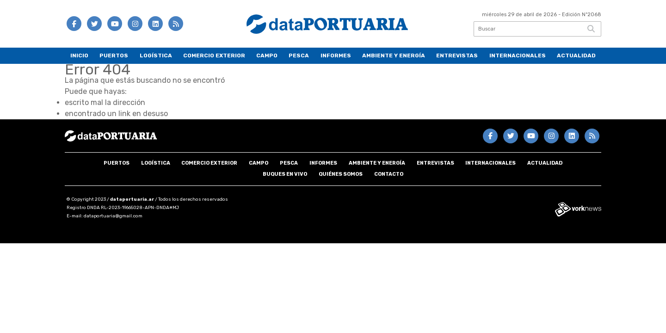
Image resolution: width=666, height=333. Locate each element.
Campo (267, 55)
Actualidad (576, 55)
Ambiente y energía (393, 55)
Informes (336, 55)
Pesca (299, 55)
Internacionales (517, 55)
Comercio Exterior (214, 55)
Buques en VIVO (285, 174)
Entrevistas (457, 55)
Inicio (79, 55)
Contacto (388, 174)
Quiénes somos (341, 174)
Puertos (113, 55)
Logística (156, 55)
